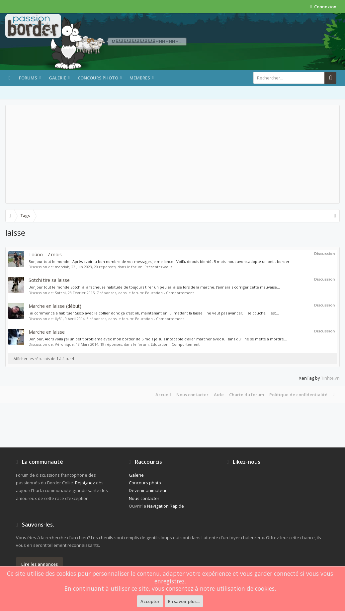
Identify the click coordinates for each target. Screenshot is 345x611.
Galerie (57, 78)
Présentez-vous (158, 266)
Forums (28, 78)
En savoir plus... (184, 601)
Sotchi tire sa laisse (49, 280)
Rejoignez (85, 483)
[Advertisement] (172, 154)
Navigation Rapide (165, 506)
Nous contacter (192, 395)
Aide (219, 395)
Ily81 (59, 318)
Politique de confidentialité (298, 395)
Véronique (64, 344)
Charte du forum (246, 395)
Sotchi (60, 292)
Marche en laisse (47, 332)
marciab (62, 266)
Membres (139, 78)
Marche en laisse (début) (55, 306)
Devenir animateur (148, 490)
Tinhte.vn (330, 378)
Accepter (150, 601)
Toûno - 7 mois (45, 254)
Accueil (163, 395)
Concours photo (98, 78)
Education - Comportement (169, 292)
